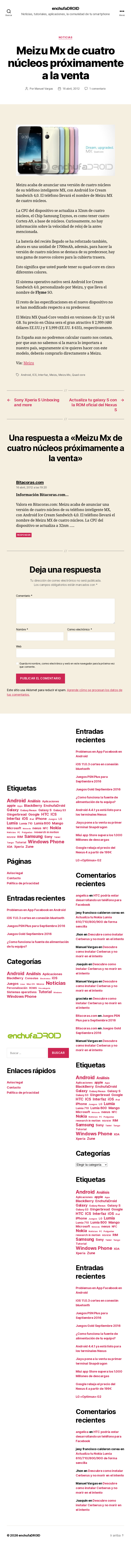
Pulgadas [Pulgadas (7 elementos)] (27, 832)
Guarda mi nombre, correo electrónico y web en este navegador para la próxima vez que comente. (66, 665)
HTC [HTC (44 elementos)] (45, 814)
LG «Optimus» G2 (88, 860)
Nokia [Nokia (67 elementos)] (55, 827)
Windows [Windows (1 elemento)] (57, 992)
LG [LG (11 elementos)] (60, 819)
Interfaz (43, 375)
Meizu (29, 363)
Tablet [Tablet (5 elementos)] (57, 837)
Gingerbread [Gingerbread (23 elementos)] (17, 814)
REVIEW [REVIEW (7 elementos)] (11, 837)
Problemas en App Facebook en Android (36, 910)
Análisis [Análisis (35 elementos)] (34, 801)
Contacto (14, 878)
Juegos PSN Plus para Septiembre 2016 (36, 926)
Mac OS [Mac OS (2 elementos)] (31, 984)
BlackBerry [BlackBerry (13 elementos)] (15, 978)
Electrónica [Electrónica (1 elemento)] (45, 979)
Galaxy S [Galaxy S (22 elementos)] (45, 810)
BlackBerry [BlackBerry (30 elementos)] (33, 806)
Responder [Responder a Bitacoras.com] (23, 535)
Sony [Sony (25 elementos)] (48, 837)
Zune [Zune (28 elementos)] (29, 847)
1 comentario (97, 88)
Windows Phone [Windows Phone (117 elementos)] (46, 842)
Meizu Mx (65, 375)
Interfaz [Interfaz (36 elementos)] (13, 818)
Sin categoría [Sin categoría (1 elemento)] (44, 988)
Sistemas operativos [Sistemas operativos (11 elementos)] (22, 992)
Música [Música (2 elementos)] (40, 984)
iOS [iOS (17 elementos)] (54, 978)
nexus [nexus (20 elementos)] (36, 828)
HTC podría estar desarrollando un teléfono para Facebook (98, 900)
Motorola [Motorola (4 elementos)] (27, 829)
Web (18, 646)
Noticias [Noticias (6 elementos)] (11, 832)
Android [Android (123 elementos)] (15, 973)
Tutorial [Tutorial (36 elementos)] (45, 992)
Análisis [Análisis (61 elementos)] (33, 973)
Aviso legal (15, 873)
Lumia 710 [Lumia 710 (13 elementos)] (25, 823)
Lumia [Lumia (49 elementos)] (12, 823)
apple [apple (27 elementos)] (11, 806)
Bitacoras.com (86, 1028)
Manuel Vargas (44, 88)
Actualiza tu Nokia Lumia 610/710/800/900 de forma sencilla (96, 921)
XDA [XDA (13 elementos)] (9, 846)
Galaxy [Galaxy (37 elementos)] (12, 810)
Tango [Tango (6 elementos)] (10, 842)
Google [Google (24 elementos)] (34, 814)
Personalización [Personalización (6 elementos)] (17, 988)
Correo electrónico (79, 629)
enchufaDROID (65, 8)
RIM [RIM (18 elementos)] (20, 837)
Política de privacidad (23, 883)
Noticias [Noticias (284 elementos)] (56, 983)
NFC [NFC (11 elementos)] (45, 828)
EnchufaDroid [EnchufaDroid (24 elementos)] (54, 806)
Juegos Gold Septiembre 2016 (29, 934)
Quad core (78, 375)
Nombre (22, 629)
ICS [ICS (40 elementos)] (54, 814)
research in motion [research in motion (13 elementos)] (46, 832)
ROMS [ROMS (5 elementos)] (33, 988)
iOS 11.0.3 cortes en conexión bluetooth (35, 918)
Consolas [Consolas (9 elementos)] (31, 978)
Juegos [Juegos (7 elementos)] (52, 819)
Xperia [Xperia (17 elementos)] (19, 846)
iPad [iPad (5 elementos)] (32, 819)
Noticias (65, 37)
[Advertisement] (35, 751)
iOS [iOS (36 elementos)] (25, 818)
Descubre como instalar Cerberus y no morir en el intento (96, 951)
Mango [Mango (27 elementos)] (57, 823)
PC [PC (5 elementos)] (18, 832)
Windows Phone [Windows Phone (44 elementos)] (22, 996)
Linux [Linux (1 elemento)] (22, 984)
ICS (34, 375)
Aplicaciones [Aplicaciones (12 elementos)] (50, 801)
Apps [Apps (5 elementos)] (19, 806)
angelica (82, 895)
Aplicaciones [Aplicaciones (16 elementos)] (52, 974)
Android (26, 375)
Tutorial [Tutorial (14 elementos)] (20, 842)
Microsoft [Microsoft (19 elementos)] (14, 828)
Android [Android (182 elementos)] (16, 801)
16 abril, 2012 (71, 88)
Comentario (24, 595)
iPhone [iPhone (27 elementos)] (41, 819)
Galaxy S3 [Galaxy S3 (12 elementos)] (59, 810)
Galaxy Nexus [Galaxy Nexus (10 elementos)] (28, 810)
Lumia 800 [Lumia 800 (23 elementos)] (42, 823)
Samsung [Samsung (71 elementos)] (33, 836)
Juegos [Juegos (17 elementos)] (12, 984)
